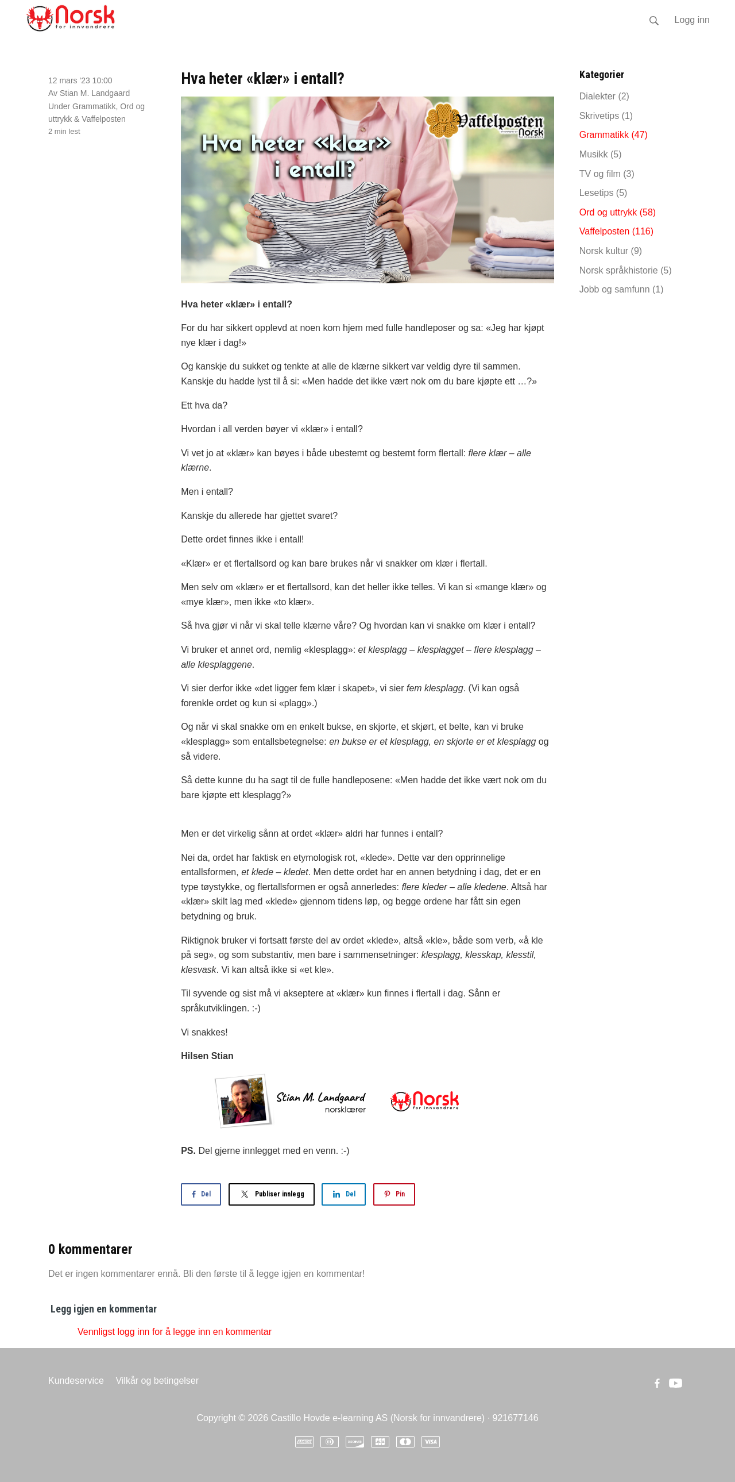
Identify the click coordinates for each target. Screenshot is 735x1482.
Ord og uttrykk (617, 212)
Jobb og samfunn (621, 289)
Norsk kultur (610, 251)
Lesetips (603, 193)
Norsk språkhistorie (625, 270)
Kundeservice (76, 1380)
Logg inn (692, 20)
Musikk (600, 154)
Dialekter (604, 96)
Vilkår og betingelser (157, 1380)
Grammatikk (93, 106)
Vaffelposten (104, 119)
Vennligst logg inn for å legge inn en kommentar (175, 1332)
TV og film (607, 174)
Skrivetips (606, 116)
